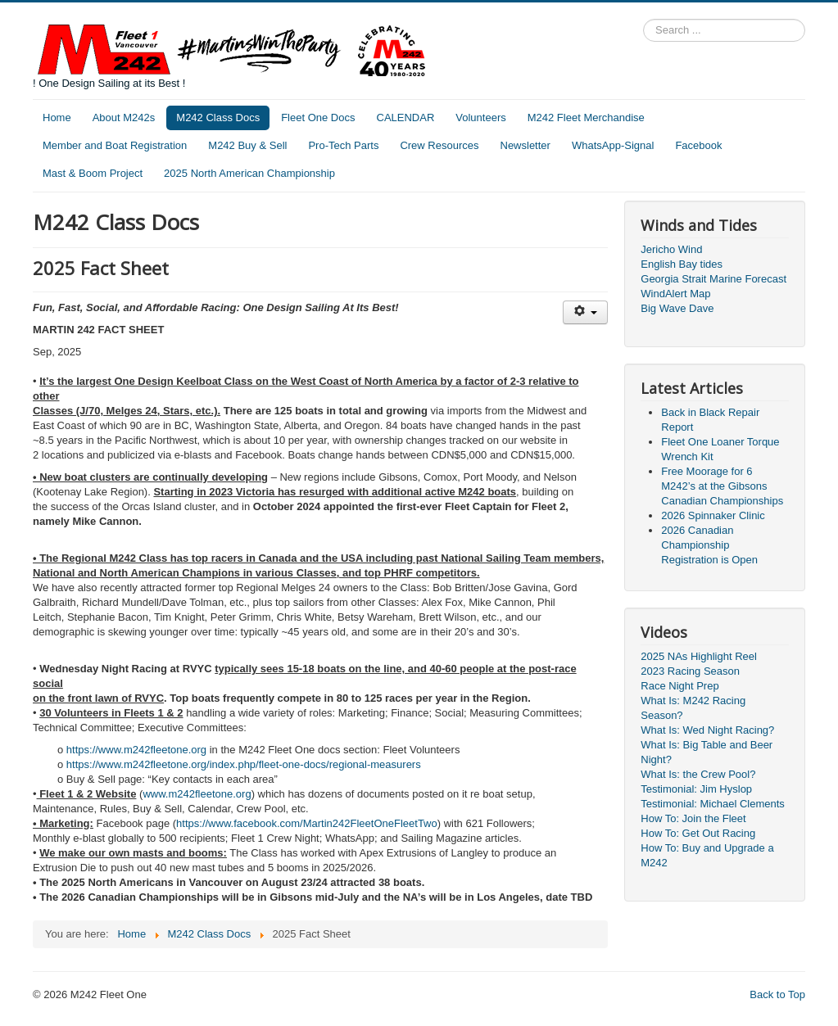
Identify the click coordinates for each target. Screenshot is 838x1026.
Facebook (698, 145)
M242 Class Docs (218, 117)
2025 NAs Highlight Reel (699, 656)
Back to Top (777, 994)
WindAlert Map (675, 293)
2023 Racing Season (690, 671)
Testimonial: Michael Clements (713, 804)
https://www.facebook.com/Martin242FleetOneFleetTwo (306, 823)
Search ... (643, 19)
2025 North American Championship (249, 173)
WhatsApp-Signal (613, 145)
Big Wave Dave (677, 308)
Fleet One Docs (318, 117)
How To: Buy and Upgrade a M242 (707, 855)
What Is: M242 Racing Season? (693, 707)
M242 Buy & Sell (247, 145)
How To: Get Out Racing (698, 833)
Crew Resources (439, 145)
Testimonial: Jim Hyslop (696, 789)
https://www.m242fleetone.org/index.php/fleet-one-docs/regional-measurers (243, 764)
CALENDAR (406, 117)
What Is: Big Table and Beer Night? (706, 752)
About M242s (124, 117)
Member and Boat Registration (115, 145)
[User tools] (585, 312)
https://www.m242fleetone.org (136, 750)
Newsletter (525, 145)
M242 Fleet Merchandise (586, 117)
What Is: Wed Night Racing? (707, 730)
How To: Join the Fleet (693, 818)
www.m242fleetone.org (197, 794)
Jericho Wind (671, 249)
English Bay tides (681, 264)
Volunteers (480, 117)
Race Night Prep (679, 686)
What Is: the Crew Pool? (698, 774)
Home (57, 117)
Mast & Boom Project (93, 173)
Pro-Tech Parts (343, 145)
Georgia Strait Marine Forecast (713, 279)
